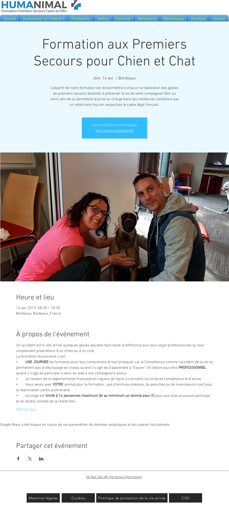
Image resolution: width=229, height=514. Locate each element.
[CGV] (185, 498)
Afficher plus (26, 409)
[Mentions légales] (43, 498)
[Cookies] (78, 498)
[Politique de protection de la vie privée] (132, 498)
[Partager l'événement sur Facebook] (18, 459)
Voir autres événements (115, 130)
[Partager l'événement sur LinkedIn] (41, 459)
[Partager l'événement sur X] (30, 459)
